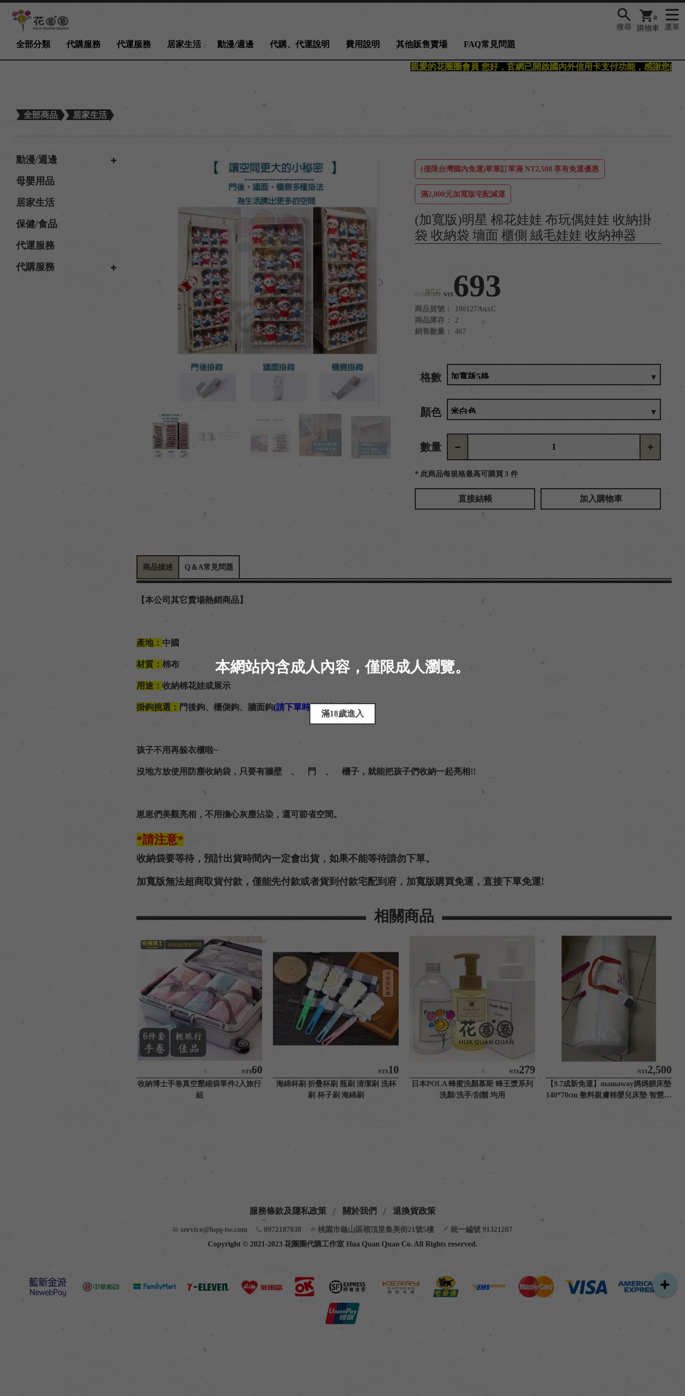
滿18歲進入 (342, 713)
